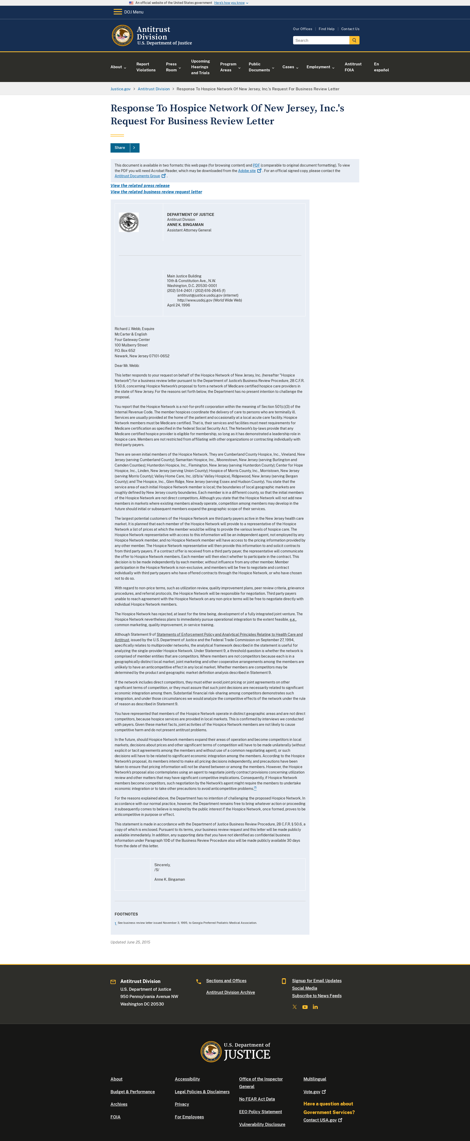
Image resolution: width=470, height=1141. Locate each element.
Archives (118, 1104)
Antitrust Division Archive (230, 992)
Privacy (182, 1104)
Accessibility (187, 1079)
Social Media (304, 988)
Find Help (327, 29)
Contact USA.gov (323, 1120)
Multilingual (314, 1079)
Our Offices (302, 29)
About (116, 1079)
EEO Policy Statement (260, 1111)
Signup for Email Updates (317, 980)
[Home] (152, 45)
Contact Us (350, 29)
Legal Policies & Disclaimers (202, 1091)
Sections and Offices (226, 980)
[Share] (125, 148)
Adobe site (250, 171)
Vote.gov (315, 1091)
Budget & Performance (132, 1091)
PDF (256, 165)
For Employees (189, 1117)
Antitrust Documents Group (141, 176)
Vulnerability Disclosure (262, 1124)
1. (116, 924)
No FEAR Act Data (257, 1099)
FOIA (115, 1117)
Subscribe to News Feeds (317, 995)
